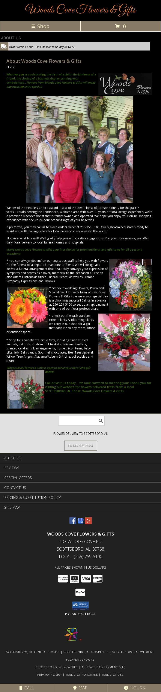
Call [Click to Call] (27, 688)
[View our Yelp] (88, 522)
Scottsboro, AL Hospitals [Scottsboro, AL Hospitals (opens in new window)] (86, 652)
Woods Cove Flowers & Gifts (81, 10)
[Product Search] (81, 421)
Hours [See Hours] (134, 688)
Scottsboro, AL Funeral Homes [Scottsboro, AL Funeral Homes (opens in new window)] (33, 652)
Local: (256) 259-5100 (80, 556)
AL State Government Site (103, 667)
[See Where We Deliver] (80, 445)
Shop (40, 26)
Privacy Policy (49, 675)
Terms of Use (113, 675)
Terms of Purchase (82, 675)
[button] (80, 606)
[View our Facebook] (72, 522)
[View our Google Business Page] (80, 522)
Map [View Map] (80, 688)
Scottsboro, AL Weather (57, 667)
